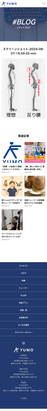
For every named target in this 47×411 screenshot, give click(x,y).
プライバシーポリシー (23, 332)
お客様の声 (23, 317)
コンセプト (23, 266)
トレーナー (23, 288)
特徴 (23, 280)
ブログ (23, 273)
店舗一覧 (23, 310)
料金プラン (23, 303)
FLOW (23, 295)
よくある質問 (23, 325)
